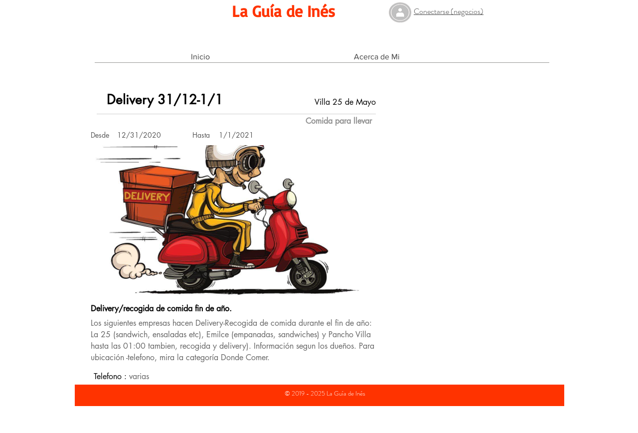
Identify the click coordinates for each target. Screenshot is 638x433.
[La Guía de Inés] (283, 11)
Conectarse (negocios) (448, 11)
